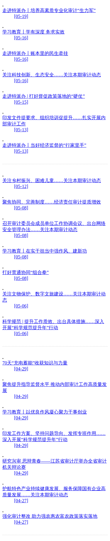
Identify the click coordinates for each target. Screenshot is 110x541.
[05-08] (21, 207)
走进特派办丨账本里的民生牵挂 (35, 53)
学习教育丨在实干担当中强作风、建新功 (44, 250)
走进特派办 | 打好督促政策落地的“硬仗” (43, 96)
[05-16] (21, 37)
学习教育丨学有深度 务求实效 (33, 31)
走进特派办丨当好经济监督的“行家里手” (44, 145)
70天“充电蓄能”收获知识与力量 (34, 362)
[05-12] (21, 186)
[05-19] (21, 16)
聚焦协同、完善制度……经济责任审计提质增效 (51, 201)
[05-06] (21, 305)
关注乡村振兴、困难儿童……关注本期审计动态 (51, 180)
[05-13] (21, 129)
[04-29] (21, 368)
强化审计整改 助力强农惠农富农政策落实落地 (49, 516)
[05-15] (21, 102)
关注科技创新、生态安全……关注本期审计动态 (51, 74)
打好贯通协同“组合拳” (25, 272)
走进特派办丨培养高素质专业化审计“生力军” (49, 10)
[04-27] (21, 500)
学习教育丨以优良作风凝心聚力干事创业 (44, 411)
